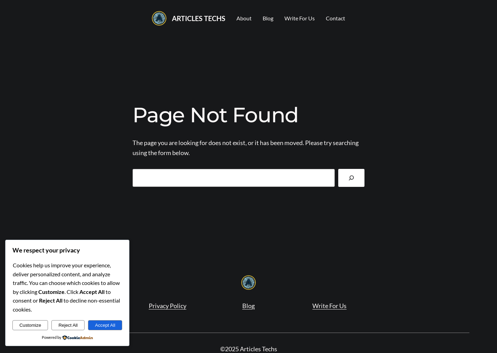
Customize (30, 325)
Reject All (68, 325)
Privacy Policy (167, 305)
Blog (248, 305)
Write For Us (329, 305)
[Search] (351, 178)
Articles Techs (198, 18)
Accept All (105, 325)
